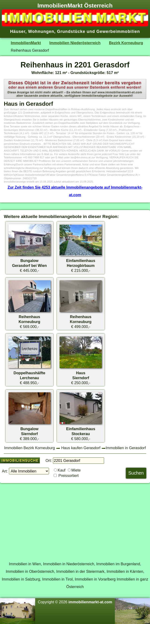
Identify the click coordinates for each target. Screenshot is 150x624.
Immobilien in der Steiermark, (80, 571)
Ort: (48, 460)
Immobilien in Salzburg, (21, 579)
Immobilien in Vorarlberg (95, 579)
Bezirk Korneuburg (126, 43)
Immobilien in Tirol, (58, 579)
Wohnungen (41, 31)
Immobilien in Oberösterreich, (30, 571)
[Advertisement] (75, 520)
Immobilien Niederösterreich (75, 43)
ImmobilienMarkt (26, 43)
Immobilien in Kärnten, (125, 571)
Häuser (17, 31)
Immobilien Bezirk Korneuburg (29, 448)
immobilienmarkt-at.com (90, 602)
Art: (5, 471)
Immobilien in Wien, (25, 564)
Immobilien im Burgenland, (118, 564)
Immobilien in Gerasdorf (126, 448)
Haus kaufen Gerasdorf (80, 448)
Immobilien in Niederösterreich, (69, 564)
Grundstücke (71, 31)
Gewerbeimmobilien (118, 31)
